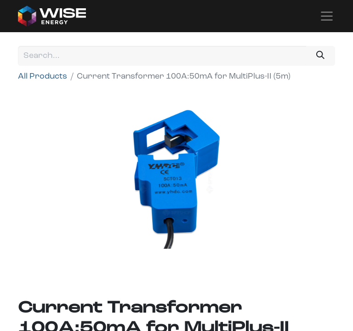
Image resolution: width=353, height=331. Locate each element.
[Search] (320, 56)
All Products (42, 76)
